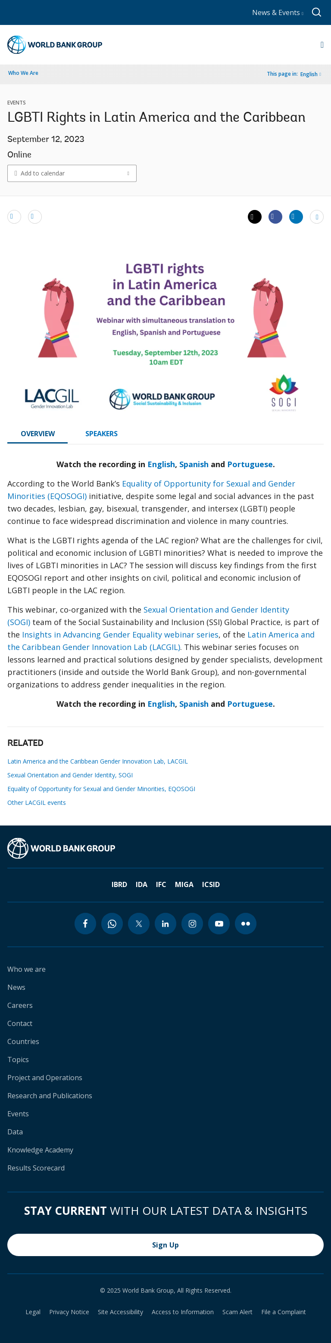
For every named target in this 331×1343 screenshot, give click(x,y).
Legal (33, 1312)
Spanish (194, 464)
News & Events (277, 12)
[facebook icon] (85, 923)
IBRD (119, 884)
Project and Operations (44, 1077)
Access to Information (183, 1312)
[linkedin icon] (165, 923)
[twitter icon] (139, 923)
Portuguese (250, 464)
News (16, 987)
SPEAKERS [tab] (101, 433)
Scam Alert (237, 1312)
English (309, 74)
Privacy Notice (69, 1312)
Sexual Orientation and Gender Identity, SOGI (70, 775)
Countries (23, 1041)
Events (18, 1113)
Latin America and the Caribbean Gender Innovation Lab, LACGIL (97, 761)
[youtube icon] (219, 923)
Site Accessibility (120, 1312)
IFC (161, 884)
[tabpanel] (165, 587)
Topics (18, 1059)
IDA (141, 884)
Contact (19, 1023)
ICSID (211, 884)
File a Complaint (283, 1312)
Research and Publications (49, 1095)
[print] (34, 216)
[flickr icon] (245, 923)
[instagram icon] (192, 923)
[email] (14, 216)
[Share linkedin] (296, 216)
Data (15, 1132)
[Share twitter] (254, 216)
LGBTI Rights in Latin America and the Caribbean (156, 118)
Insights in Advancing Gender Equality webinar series (120, 634)
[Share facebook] (275, 216)
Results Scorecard (36, 1168)
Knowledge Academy (40, 1150)
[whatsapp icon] (112, 923)
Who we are (26, 969)
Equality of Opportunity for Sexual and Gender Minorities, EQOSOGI (101, 789)
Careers (20, 1005)
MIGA (184, 884)
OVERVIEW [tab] (38, 433)
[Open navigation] (322, 45)
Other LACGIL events (36, 802)
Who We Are (23, 73)
